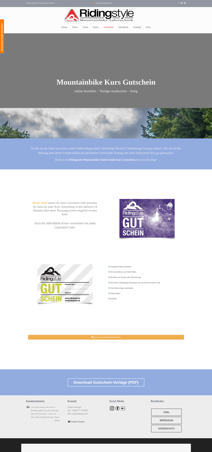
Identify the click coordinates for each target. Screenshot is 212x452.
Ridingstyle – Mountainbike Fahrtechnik (106, 15)
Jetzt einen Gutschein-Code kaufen (106, 337)
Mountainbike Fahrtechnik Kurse (40, 3)
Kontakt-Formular (76, 422)
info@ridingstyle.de (103, 3)
